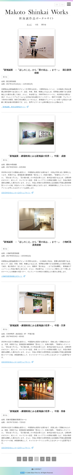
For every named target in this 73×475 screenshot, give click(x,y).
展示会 (43, 25)
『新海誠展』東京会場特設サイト (13, 107)
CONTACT (37, 469)
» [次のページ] (53, 459)
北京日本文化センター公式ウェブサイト (16, 193)
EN (57, 4)
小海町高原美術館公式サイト (11, 276)
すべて (29, 25)
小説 (36, 25)
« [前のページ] (19, 459)
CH (62, 4)
